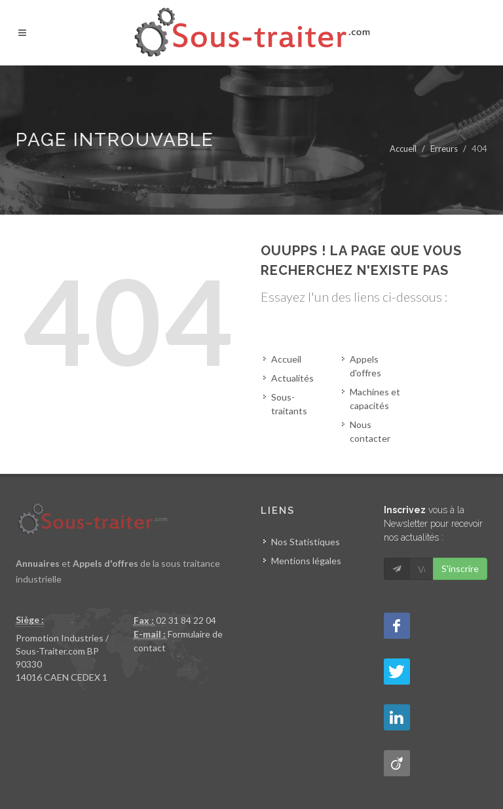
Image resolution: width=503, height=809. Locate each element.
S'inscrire (460, 568)
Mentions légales (306, 560)
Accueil (403, 148)
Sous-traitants (289, 403)
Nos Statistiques (305, 541)
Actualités (292, 378)
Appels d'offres (365, 365)
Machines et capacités (375, 398)
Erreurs (444, 148)
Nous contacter (370, 431)
